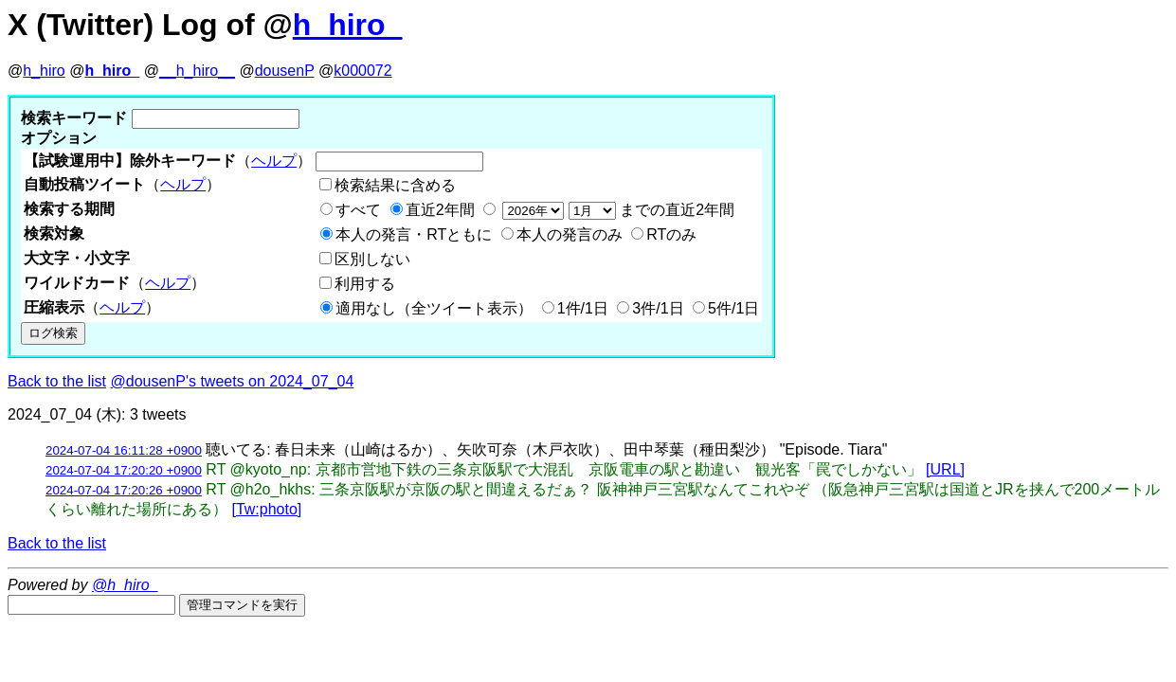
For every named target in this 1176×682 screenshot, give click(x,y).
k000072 (362, 71)
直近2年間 (440, 210)
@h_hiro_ (125, 585)
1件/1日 (582, 308)
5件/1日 (733, 308)
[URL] (945, 469)
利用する (365, 284)
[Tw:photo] (266, 509)
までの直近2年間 (616, 210)
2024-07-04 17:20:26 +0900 (123, 490)
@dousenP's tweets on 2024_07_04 (232, 381)
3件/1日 (657, 308)
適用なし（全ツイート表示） (434, 308)
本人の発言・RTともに (413, 234)
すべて (358, 210)
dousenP (285, 71)
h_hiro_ (348, 25)
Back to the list (57, 381)
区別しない (372, 259)
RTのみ (671, 234)
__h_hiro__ (197, 71)
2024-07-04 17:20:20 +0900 (123, 470)
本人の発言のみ (569, 234)
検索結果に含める (395, 185)
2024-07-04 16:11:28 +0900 (123, 450)
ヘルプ (274, 161)
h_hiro (43, 71)
